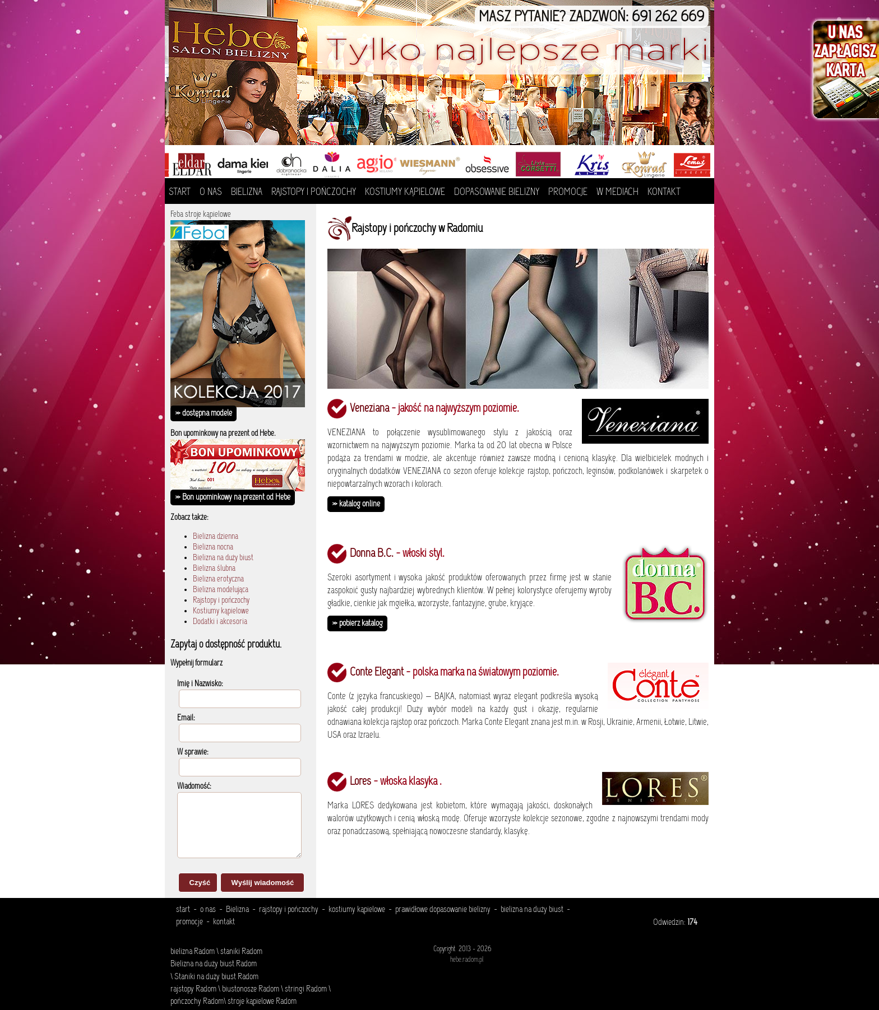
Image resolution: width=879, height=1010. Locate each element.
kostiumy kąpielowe (357, 910)
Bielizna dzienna (215, 537)
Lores (360, 782)
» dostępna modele (203, 413)
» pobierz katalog (357, 623)
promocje (189, 922)
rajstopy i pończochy (288, 910)
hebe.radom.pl (466, 960)
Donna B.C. (372, 554)
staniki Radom (241, 952)
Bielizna (237, 910)
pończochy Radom (197, 1001)
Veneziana (369, 409)
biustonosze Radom (250, 989)
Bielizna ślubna (214, 569)
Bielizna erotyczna (218, 579)
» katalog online (356, 504)
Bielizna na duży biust (223, 558)
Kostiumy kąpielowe (221, 611)
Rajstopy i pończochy (221, 600)
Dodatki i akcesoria (220, 622)
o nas (208, 910)
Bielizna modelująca (220, 590)
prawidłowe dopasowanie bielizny (443, 910)
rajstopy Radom (193, 989)
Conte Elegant (377, 673)
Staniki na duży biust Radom (215, 977)
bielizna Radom (192, 952)
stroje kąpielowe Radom (262, 1001)
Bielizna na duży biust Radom (213, 964)
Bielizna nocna (213, 547)
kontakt (224, 922)
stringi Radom (306, 989)
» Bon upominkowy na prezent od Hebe (232, 497)
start (183, 910)
